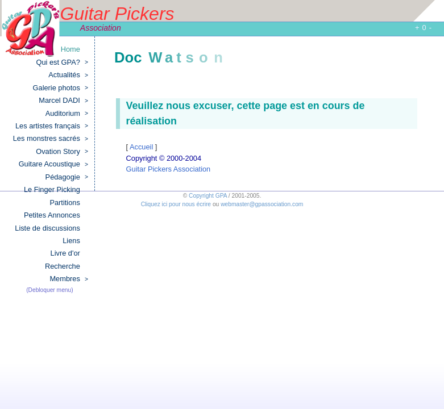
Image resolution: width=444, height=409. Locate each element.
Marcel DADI (63, 100)
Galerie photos (60, 88)
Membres (68, 278)
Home (70, 49)
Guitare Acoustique (53, 164)
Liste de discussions (47, 228)
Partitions (64, 202)
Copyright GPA (208, 196)
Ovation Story (62, 151)
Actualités (68, 75)
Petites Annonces (52, 215)
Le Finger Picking (52, 189)
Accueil (142, 147)
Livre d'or (65, 253)
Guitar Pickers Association (168, 169)
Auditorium (66, 113)
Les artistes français (51, 126)
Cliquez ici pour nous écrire (176, 204)
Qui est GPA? (62, 62)
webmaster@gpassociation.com (262, 204)
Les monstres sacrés (50, 138)
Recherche (62, 266)
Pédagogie (66, 177)
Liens (71, 240)
